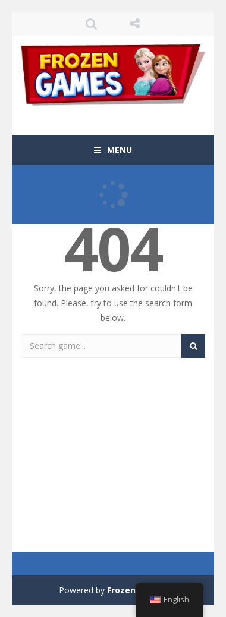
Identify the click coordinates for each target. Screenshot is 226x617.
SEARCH (92, 24)
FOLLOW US (134, 24)
